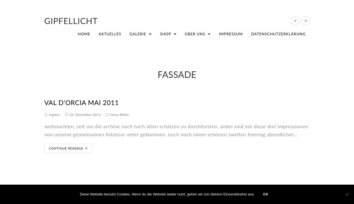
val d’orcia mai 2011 (81, 102)
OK (266, 194)
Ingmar (54, 115)
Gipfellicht (71, 21)
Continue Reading (68, 148)
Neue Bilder (119, 115)
